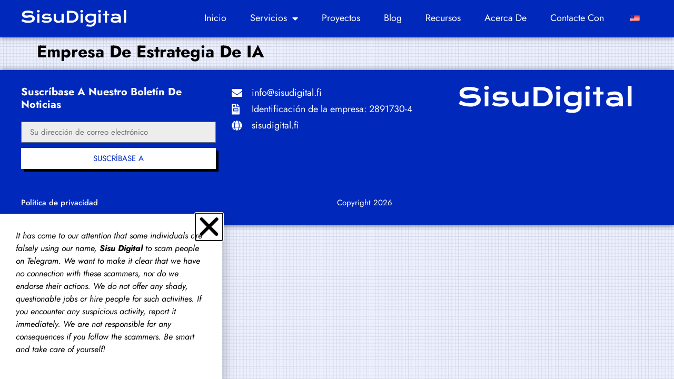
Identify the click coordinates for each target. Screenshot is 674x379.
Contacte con (577, 18)
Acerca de (505, 18)
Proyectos (341, 18)
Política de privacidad (59, 202)
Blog (393, 18)
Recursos (443, 18)
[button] (209, 227)
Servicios (274, 18)
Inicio (215, 18)
